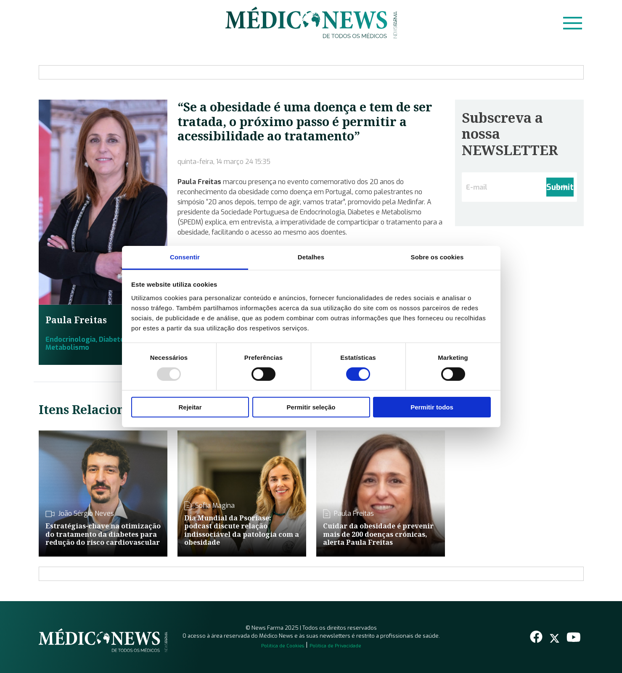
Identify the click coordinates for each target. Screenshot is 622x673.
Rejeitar (189, 407)
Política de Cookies (282, 646)
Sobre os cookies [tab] (437, 256)
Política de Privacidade (335, 646)
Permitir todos (431, 407)
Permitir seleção (311, 407)
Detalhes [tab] (311, 256)
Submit (560, 187)
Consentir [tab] (185, 256)
